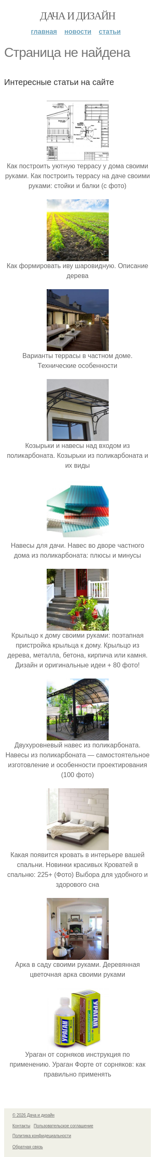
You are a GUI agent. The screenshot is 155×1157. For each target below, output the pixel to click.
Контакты (21, 1126)
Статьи (110, 31)
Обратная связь (27, 1147)
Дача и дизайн (77, 16)
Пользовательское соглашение (63, 1126)
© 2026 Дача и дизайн (33, 1115)
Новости (77, 31)
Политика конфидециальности (41, 1135)
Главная (44, 31)
